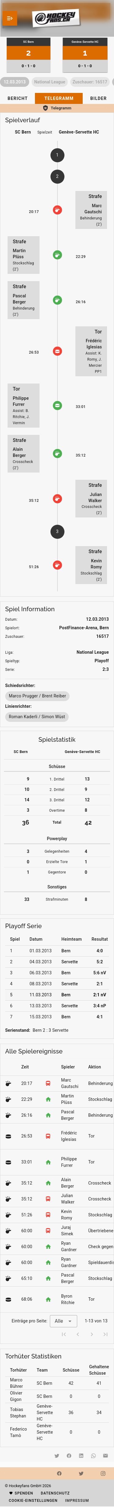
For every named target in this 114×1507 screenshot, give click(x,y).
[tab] (17, 98)
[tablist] (57, 98)
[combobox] (63, 1321)
